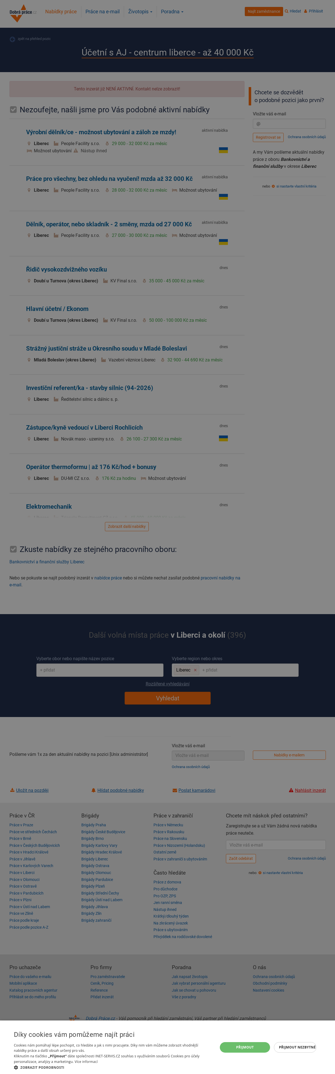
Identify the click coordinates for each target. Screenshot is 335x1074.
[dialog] (167, 1047)
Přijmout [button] (245, 1047)
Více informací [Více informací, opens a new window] (86, 1061)
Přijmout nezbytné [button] (297, 1047)
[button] (113, 1067)
